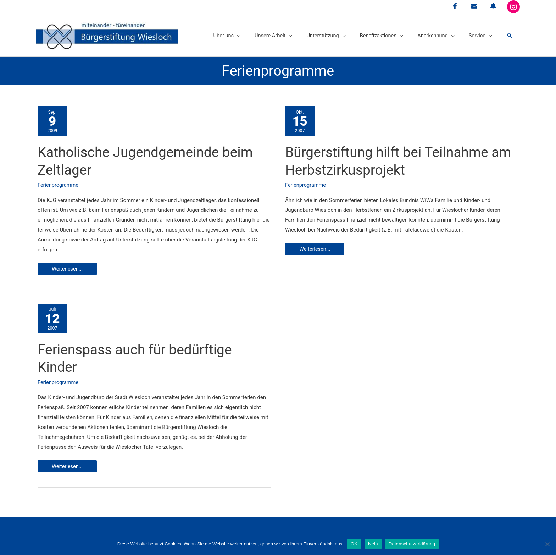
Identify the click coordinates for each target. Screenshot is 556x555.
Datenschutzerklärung (412, 543)
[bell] (493, 6)
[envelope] (474, 6)
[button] (509, 34)
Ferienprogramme (59, 183)
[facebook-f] (455, 6)
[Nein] (547, 544)
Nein (373, 543)
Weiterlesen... (72, 268)
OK (354, 543)
